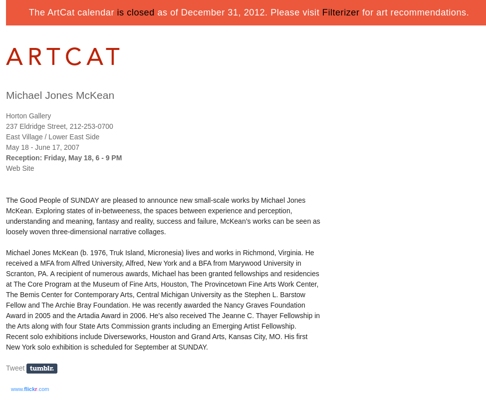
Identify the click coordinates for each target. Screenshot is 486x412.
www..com (30, 389)
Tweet (15, 368)
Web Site (20, 168)
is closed (136, 12)
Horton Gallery (28, 116)
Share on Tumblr (45, 369)
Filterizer (341, 12)
